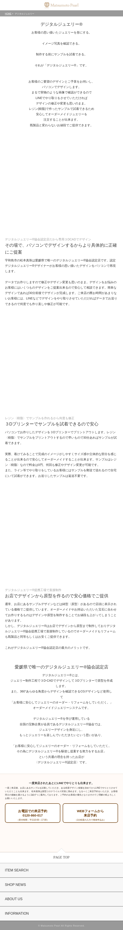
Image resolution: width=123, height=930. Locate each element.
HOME (8, 14)
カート (116, 5)
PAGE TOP (61, 857)
